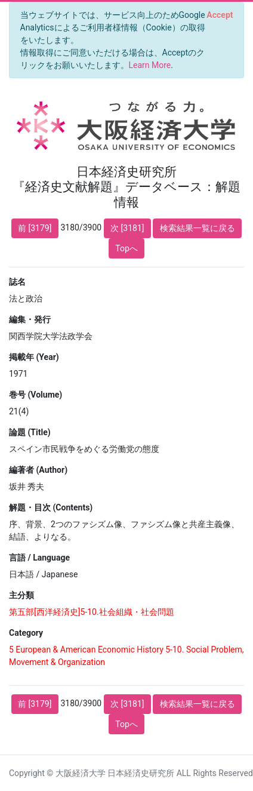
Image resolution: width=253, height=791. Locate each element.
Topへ (126, 248)
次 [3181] (127, 228)
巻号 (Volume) (35, 394)
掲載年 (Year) (34, 357)
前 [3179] (34, 228)
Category (26, 633)
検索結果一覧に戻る (197, 228)
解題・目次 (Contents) (50, 507)
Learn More (150, 65)
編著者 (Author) (38, 470)
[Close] (219, 14)
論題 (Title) (30, 432)
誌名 (17, 282)
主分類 (21, 595)
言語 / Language (39, 557)
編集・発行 (30, 319)
